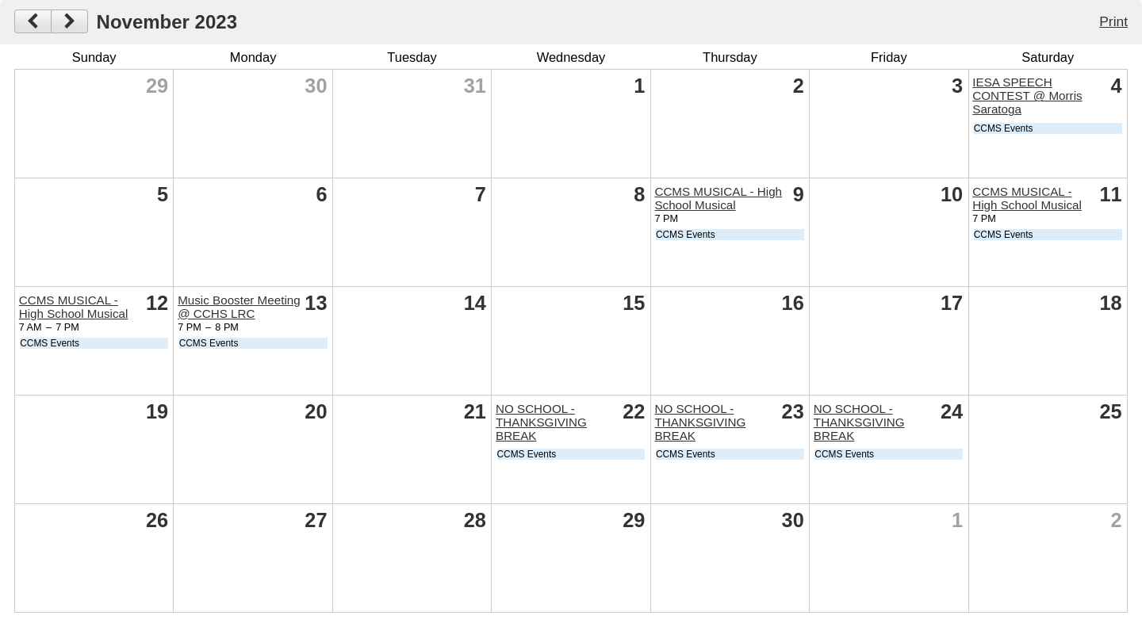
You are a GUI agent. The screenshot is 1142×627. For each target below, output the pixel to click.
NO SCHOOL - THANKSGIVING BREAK (541, 422)
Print (1113, 21)
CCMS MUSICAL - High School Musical (718, 198)
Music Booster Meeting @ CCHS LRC (239, 306)
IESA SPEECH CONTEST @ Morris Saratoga (1027, 95)
